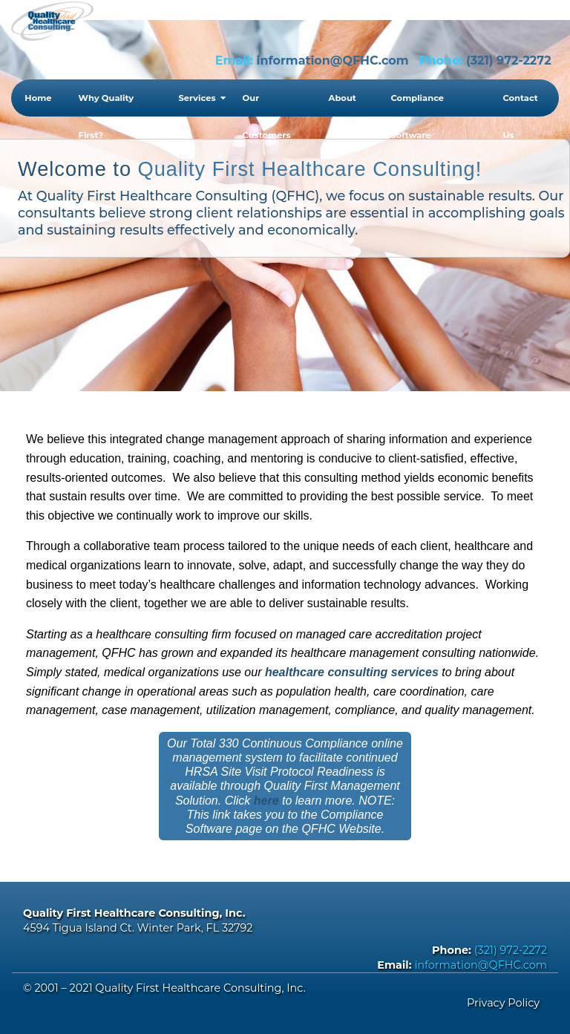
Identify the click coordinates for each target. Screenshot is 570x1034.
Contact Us (519, 105)
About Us (342, 105)
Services (196, 98)
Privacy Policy (503, 1003)
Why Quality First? (106, 105)
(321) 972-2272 (508, 60)
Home (37, 98)
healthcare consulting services (352, 672)
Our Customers (267, 105)
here (266, 800)
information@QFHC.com (333, 60)
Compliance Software (417, 105)
